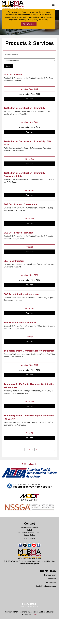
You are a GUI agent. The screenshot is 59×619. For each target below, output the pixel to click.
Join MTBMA (51, 582)
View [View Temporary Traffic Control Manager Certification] (29, 375)
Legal (35, 614)
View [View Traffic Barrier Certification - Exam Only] (29, 132)
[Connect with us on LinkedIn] (29, 545)
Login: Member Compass (46, 586)
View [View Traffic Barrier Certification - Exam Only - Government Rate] (29, 195)
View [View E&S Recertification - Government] (29, 313)
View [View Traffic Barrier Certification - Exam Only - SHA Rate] (29, 163)
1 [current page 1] (22, 449)
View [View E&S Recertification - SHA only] (29, 341)
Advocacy (52, 579)
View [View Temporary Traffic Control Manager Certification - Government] (29, 406)
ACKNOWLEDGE (28, 24)
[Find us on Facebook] (20, 545)
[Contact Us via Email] (38, 545)
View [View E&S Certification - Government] (29, 223)
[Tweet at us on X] (25, 545)
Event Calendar (50, 575)
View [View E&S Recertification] (29, 285)
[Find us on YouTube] (34, 545)
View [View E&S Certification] (29, 99)
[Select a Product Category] (29, 60)
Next (54, 450)
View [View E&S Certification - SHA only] (29, 251)
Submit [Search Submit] (8, 66)
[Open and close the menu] (40, 5)
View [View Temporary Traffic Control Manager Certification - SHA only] (29, 438)
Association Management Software (29, 605)
